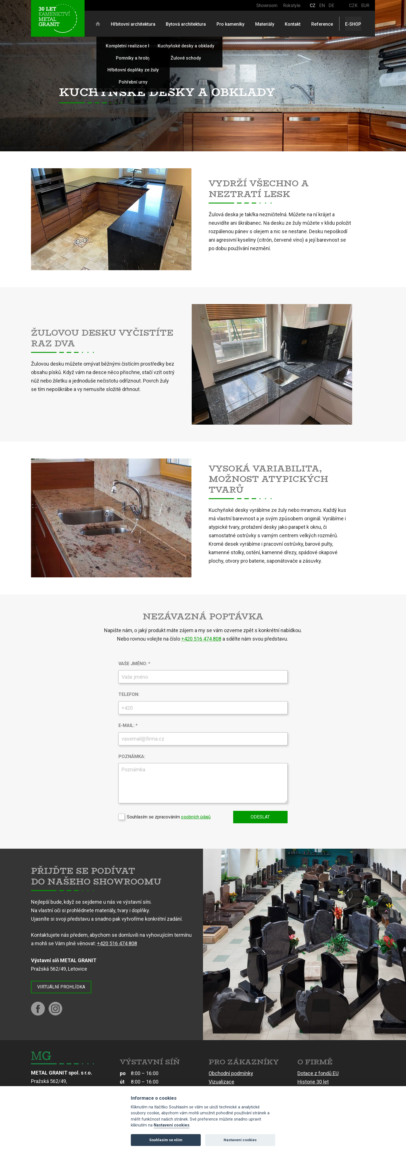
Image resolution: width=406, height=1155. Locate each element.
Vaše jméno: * (134, 663)
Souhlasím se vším (165, 1140)
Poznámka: (131, 756)
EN (322, 5)
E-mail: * (128, 725)
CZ (312, 5)
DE (331, 5)
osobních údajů (196, 817)
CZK (353, 5)
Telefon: (128, 694)
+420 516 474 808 (201, 639)
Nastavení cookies (171, 1125)
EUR (365, 5)
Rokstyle (292, 5)
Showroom (266, 5)
